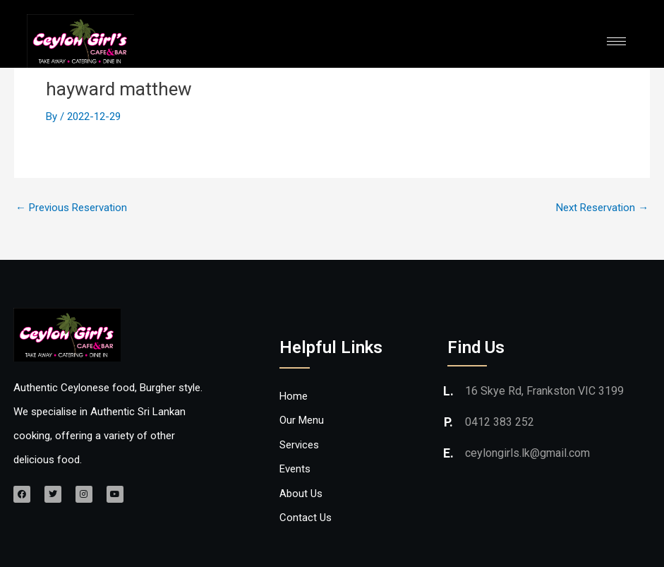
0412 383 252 (499, 421)
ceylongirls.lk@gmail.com (527, 452)
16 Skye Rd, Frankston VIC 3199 (544, 390)
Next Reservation (602, 208)
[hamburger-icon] (616, 41)
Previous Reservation (71, 208)
